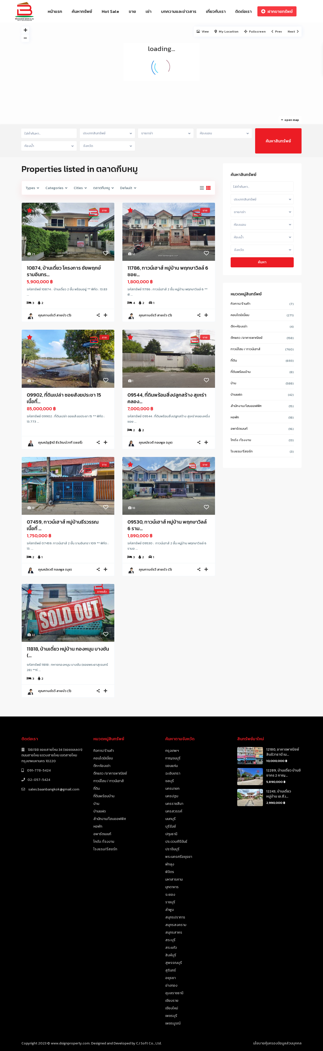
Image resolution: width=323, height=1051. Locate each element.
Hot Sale (110, 11)
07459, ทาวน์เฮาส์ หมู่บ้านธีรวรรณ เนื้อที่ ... (63, 525)
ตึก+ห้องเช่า (239, 326)
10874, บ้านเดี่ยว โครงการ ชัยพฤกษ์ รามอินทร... (64, 271)
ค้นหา (262, 262)
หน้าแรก (55, 11)
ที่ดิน (234, 360)
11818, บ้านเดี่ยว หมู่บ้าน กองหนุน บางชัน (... (68, 652)
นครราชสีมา (174, 803)
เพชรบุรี (171, 1015)
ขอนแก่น (171, 765)
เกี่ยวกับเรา (216, 11)
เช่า (148, 11)
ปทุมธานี (171, 834)
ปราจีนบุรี (172, 849)
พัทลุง (169, 864)
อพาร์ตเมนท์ (239, 428)
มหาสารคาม (174, 879)
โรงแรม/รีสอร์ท (242, 451)
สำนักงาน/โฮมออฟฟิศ (246, 405)
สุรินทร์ (170, 970)
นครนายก (172, 788)
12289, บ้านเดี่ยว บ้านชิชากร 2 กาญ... (283, 773)
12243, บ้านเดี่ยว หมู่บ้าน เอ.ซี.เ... (278, 794)
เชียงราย (171, 1000)
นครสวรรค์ (173, 811)
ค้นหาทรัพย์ (82, 11)
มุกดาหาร (172, 887)
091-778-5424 (38, 770)
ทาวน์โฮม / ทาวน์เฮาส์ (245, 349)
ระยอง (170, 894)
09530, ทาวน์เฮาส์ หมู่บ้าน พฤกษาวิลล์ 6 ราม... (167, 525)
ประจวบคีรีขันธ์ (176, 841)
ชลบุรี (169, 781)
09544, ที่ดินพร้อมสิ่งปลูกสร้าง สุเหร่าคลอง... (166, 398)
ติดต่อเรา (243, 11)
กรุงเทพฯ (172, 750)
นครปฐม (171, 796)
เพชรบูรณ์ (172, 1023)
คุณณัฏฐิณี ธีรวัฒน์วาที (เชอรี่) (60, 442)
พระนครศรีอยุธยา (178, 856)
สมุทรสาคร (173, 932)
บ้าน (233, 383)
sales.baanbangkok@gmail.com (53, 789)
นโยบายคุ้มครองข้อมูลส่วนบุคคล (277, 1043)
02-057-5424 (39, 779)
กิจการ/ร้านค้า (240, 303)
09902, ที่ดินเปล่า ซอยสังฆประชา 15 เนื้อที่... (64, 398)
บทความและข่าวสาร (178, 11)
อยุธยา (170, 978)
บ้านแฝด (236, 394)
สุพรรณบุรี (173, 962)
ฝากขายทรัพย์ (277, 11)
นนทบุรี (170, 819)
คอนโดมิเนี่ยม (240, 315)
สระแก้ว (171, 947)
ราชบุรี (170, 902)
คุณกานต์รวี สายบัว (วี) (54, 315)
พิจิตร (169, 872)
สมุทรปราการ (175, 917)
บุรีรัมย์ (170, 826)
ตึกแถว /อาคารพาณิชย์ (246, 337)
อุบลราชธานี (174, 993)
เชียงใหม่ (171, 1008)
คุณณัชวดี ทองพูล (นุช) (155, 442)
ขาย (132, 11)
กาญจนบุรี (172, 758)
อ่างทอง (171, 985)
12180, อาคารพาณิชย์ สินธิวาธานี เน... (282, 752)
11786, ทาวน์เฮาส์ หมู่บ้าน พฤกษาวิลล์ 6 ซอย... (167, 271)
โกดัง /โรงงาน (241, 440)
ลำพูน (169, 909)
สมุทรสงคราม (175, 925)
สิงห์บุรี (170, 955)
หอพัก (235, 417)
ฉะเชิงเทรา (172, 773)
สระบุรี (170, 940)
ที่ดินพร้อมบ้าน (241, 371)
